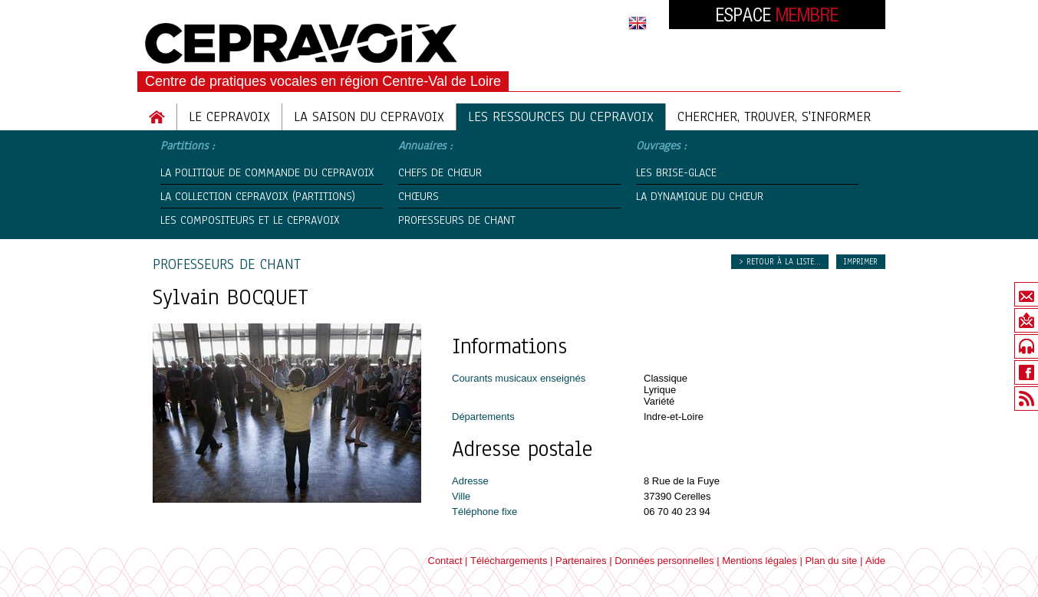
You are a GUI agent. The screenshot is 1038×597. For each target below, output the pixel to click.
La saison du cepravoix (369, 116)
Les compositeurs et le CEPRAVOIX (250, 220)
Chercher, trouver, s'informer (774, 116)
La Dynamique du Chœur (699, 196)
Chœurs (418, 196)
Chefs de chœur (440, 172)
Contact (445, 560)
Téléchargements (508, 560)
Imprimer (861, 261)
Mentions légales (759, 560)
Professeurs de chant (457, 220)
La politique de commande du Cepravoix (267, 172)
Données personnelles (664, 560)
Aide (875, 560)
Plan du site (831, 560)
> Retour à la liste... (780, 261)
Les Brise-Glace (676, 172)
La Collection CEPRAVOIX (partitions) (257, 196)
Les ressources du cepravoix (561, 116)
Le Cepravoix (229, 116)
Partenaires (580, 560)
